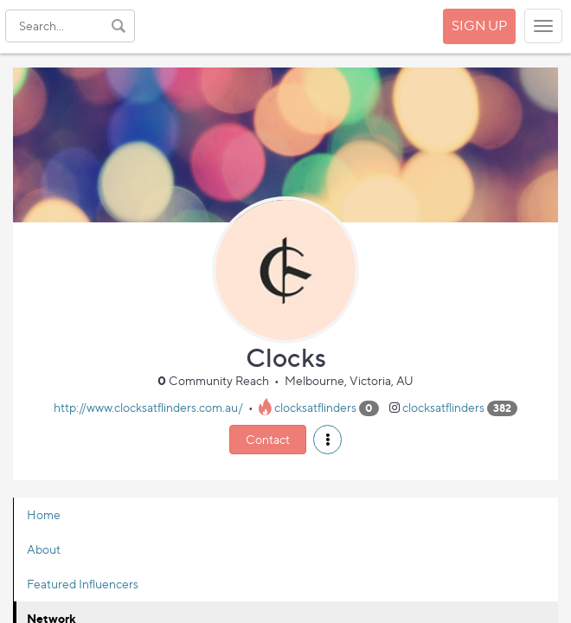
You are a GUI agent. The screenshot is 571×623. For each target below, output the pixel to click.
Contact (268, 439)
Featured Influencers (82, 583)
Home (44, 514)
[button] (327, 439)
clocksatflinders (315, 407)
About (44, 549)
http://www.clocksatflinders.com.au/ (148, 407)
